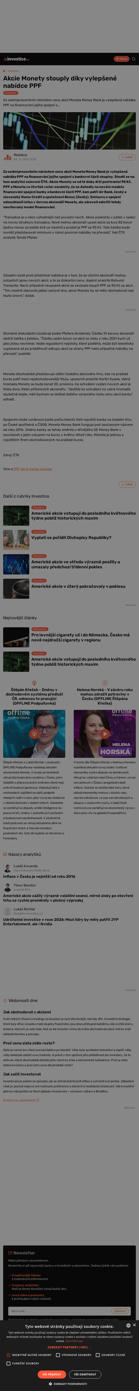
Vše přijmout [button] (52, 1374)
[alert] (69, 695)
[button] (69, 1347)
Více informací (74, 1341)
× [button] (134, 1325)
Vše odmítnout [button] (85, 1374)
